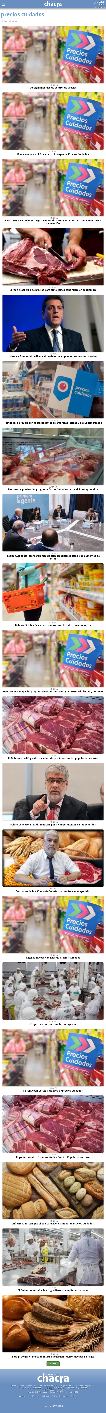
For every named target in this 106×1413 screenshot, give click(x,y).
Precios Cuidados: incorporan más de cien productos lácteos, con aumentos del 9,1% (53, 557)
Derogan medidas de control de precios (53, 87)
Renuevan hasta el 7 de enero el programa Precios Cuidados (53, 154)
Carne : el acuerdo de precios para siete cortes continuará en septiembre (53, 289)
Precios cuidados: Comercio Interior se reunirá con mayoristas (53, 891)
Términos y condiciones (41, 1396)
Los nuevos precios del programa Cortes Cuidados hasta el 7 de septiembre (53, 489)
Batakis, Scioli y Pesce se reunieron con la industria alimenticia (53, 625)
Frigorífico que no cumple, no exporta (53, 1024)
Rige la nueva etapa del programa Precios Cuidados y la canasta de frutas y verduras (53, 691)
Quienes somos (24, 1396)
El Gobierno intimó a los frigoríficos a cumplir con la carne (53, 1290)
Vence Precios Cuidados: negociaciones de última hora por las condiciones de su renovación (53, 222)
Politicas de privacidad (60, 1396)
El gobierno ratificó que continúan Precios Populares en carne (53, 1157)
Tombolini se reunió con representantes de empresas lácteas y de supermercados (53, 422)
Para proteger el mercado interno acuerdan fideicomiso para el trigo (53, 1356)
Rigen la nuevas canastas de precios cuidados (53, 957)
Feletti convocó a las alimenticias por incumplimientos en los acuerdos (53, 824)
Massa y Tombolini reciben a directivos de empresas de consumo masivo (53, 356)
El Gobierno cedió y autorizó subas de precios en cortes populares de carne (53, 758)
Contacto (74, 1396)
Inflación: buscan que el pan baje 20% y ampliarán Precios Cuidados (53, 1223)
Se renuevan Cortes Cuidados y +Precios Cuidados (53, 1090)
